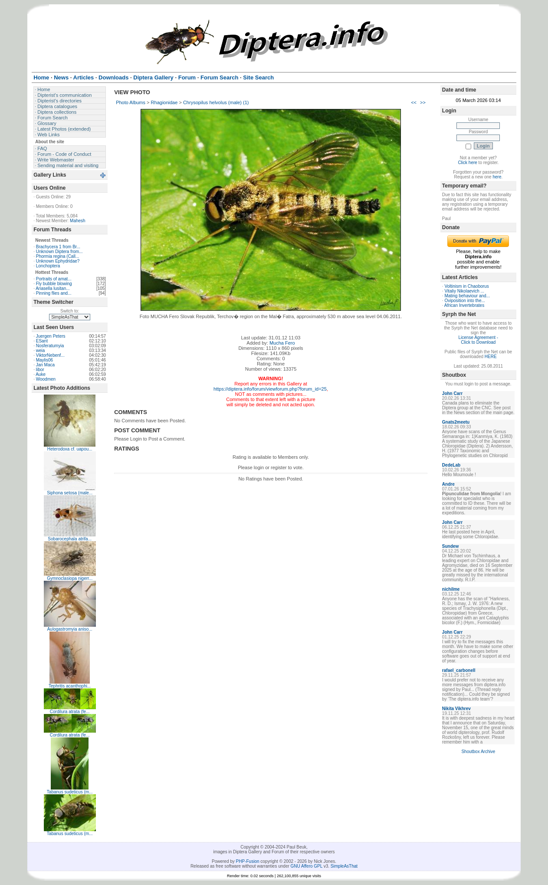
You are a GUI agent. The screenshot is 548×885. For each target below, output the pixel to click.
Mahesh (77, 220)
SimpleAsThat (344, 866)
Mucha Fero (282, 342)
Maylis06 (44, 360)
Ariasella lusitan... (52, 288)
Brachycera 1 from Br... (58, 246)
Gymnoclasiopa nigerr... (69, 578)
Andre (448, 484)
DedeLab (451, 465)
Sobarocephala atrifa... (70, 538)
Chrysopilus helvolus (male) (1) (216, 102)
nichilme (451, 589)
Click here (467, 162)
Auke (41, 374)
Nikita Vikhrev (456, 708)
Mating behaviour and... (467, 295)
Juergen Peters (51, 336)
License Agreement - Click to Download (478, 340)
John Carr (452, 393)
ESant (42, 341)
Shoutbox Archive (478, 751)
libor (40, 369)
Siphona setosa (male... (69, 492)
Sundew (450, 546)
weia (40, 350)
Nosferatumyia (50, 345)
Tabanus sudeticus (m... (70, 792)
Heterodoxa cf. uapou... (69, 449)
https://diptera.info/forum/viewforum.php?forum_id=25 (270, 389)
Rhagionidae (164, 102)
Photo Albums (130, 102)
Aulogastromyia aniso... (69, 629)
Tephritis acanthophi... (70, 686)
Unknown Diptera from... (59, 251)
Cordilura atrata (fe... (70, 711)
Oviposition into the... (464, 300)
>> (423, 102)
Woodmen (46, 379)
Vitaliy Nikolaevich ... (464, 291)
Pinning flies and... (54, 293)
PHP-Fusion (247, 861)
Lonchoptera (48, 265)
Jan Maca (45, 364)
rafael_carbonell (459, 670)
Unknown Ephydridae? (58, 261)
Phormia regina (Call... (57, 256)
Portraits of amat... (54, 278)
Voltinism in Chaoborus (466, 286)
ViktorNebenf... (50, 355)
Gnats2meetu (455, 422)
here (496, 176)
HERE (491, 356)
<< (414, 102)
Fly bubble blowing (54, 283)
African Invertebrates (464, 305)
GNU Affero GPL (306, 866)
